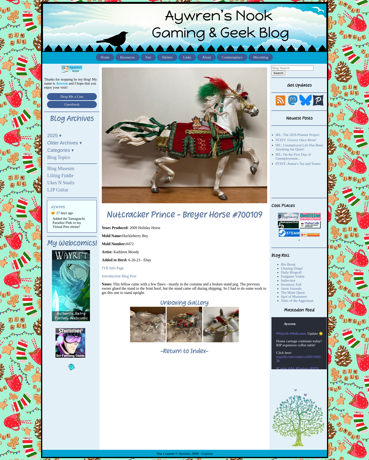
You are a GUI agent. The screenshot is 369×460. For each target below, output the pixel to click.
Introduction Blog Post (119, 276)
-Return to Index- (184, 351)
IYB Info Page (113, 268)
